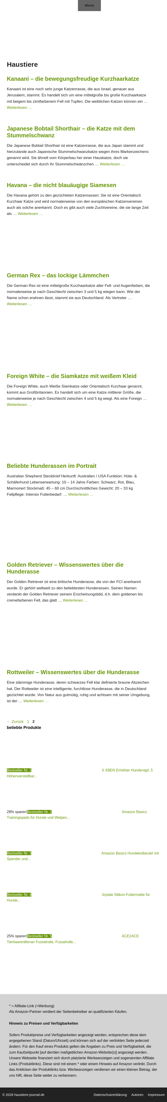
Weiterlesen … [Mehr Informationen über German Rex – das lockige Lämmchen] (19, 304)
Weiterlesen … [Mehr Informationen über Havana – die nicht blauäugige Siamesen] (30, 214)
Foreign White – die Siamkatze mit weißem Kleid (75, 376)
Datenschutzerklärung (110, 1095)
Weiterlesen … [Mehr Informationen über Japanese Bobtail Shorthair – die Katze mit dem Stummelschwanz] (112, 164)
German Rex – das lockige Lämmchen (58, 275)
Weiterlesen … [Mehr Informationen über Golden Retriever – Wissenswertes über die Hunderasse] (75, 600)
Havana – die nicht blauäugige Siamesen (61, 185)
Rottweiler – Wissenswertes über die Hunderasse (73, 672)
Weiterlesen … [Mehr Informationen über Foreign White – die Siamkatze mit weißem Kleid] (19, 404)
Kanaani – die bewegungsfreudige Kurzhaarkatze (73, 79)
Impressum (156, 1095)
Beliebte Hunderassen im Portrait (52, 466)
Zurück (15, 721)
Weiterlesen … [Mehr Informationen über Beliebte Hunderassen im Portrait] (80, 494)
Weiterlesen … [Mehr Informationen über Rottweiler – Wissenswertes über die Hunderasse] (36, 701)
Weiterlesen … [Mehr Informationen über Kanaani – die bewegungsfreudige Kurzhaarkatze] (19, 107)
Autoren (137, 1095)
